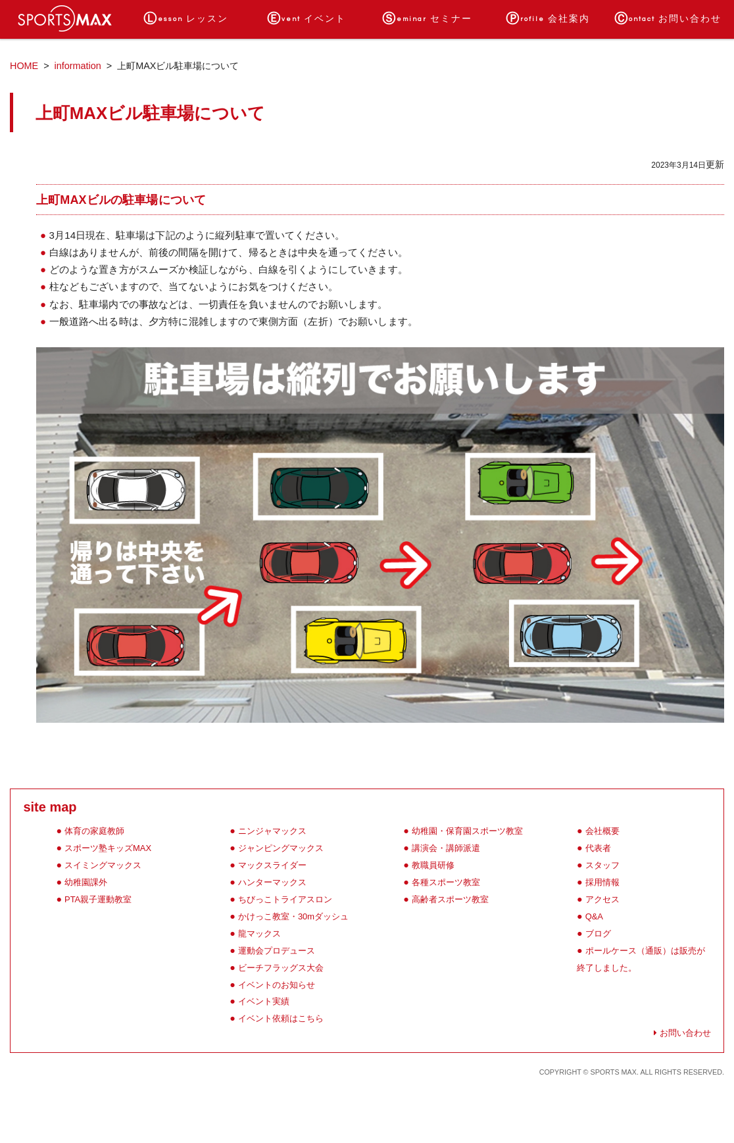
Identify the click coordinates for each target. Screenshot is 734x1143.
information (78, 66)
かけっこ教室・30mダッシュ (293, 916)
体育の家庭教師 (94, 831)
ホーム (65, 19)
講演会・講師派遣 (446, 848)
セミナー (427, 19)
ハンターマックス (272, 882)
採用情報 (602, 882)
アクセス (602, 899)
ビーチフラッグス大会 (281, 968)
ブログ (598, 933)
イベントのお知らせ (276, 985)
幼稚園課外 (85, 882)
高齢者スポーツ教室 (450, 899)
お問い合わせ (668, 19)
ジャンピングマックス (281, 848)
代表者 (598, 848)
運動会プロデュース (276, 951)
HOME (24, 66)
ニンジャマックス (272, 831)
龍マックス (259, 933)
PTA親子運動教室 (98, 899)
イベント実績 (263, 1001)
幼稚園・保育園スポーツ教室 (467, 831)
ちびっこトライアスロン (285, 899)
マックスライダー (272, 865)
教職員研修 (433, 865)
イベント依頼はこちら (281, 1018)
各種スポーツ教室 (446, 882)
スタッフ (602, 865)
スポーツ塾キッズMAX (107, 848)
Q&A (594, 916)
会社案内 (548, 19)
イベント (306, 19)
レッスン (185, 19)
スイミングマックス (102, 865)
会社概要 (602, 831)
